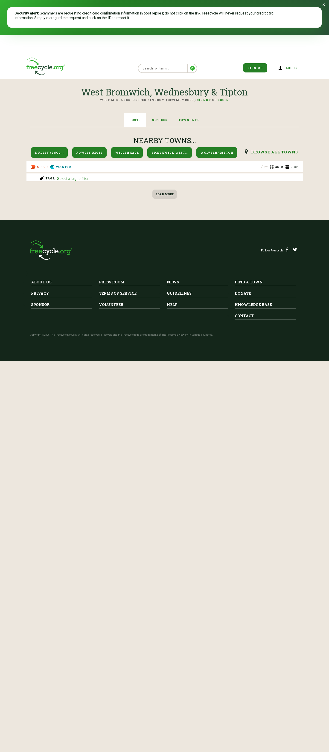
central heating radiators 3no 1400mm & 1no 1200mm (123, 397)
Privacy (40, 684)
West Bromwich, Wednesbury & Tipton (71, 195)
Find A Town (249, 672)
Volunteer (111, 695)
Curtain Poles (45, 202)
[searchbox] (177, 179)
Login (223, 100)
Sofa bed (71, 552)
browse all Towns (274, 152)
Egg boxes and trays (54, 475)
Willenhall (127, 152)
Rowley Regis (89, 152)
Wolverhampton (217, 152)
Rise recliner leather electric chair (102, 241)
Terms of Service (118, 684)
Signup (204, 100)
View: (264, 167)
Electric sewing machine (58, 358)
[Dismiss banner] (323, 4)
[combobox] (178, 178)
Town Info (189, 120)
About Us (41, 672)
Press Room (111, 672)
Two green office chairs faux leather (105, 280)
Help (172, 695)
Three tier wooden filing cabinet (100, 319)
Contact (244, 706)
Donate (243, 684)
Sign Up (255, 68)
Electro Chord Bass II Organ (93, 513)
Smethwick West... (169, 152)
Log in (292, 68)
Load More (165, 585)
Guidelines (179, 684)
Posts (135, 120)
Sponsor (40, 695)
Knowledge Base (253, 695)
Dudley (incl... (49, 152)
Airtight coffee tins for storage (66, 436)
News (173, 672)
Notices (159, 120)
